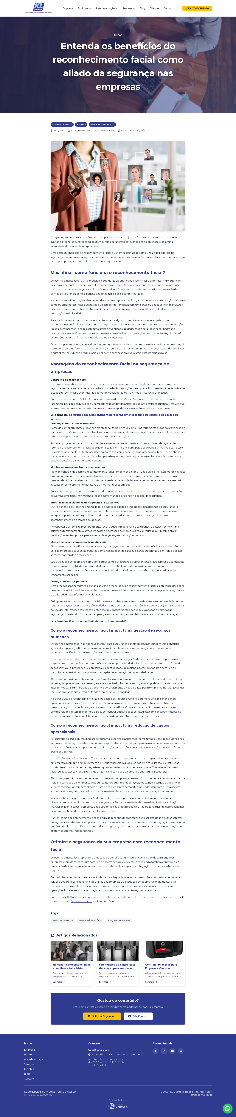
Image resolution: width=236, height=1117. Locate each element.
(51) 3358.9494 (100, 1049)
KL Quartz (72, 897)
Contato (168, 8)
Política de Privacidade (201, 1094)
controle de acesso (111, 798)
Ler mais (59, 981)
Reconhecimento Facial (102, 124)
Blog (142, 8)
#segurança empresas (119, 920)
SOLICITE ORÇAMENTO (197, 8)
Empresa (68, 8)
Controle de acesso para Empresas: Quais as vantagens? (161, 968)
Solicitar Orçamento (102, 1016)
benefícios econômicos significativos (99, 743)
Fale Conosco (138, 1016)
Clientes (154, 8)
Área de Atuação (107, 8)
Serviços (129, 8)
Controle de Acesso (62, 124)
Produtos (84, 8)
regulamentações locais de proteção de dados (78, 605)
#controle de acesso (63, 920)
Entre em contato (81, 901)
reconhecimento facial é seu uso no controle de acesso (122, 384)
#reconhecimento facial (90, 920)
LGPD (159, 605)
